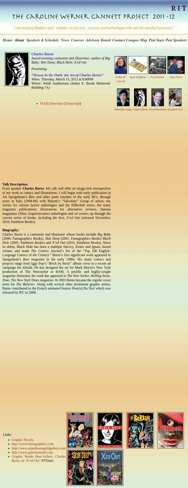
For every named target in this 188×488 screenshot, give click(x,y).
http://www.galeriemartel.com (32, 452)
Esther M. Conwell (121, 77)
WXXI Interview (52, 103)
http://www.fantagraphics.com (33, 444)
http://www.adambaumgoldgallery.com (39, 448)
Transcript (73, 103)
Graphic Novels (23, 440)
